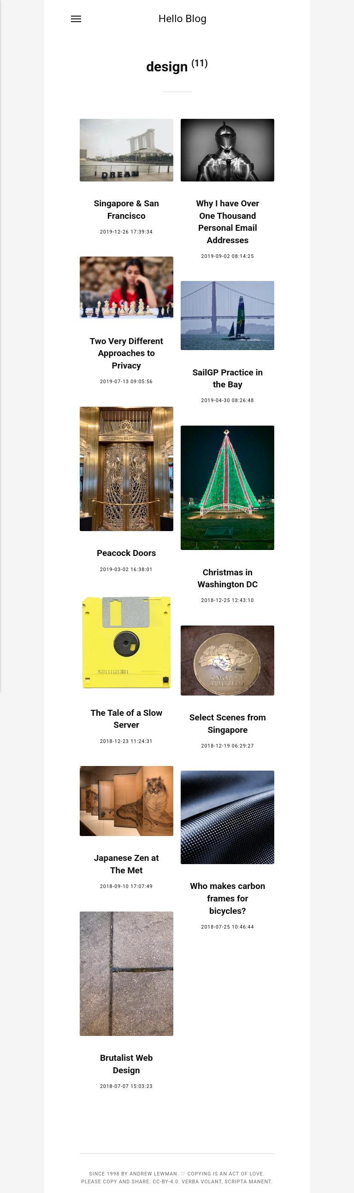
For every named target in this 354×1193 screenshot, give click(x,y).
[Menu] (76, 19)
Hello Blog (182, 18)
